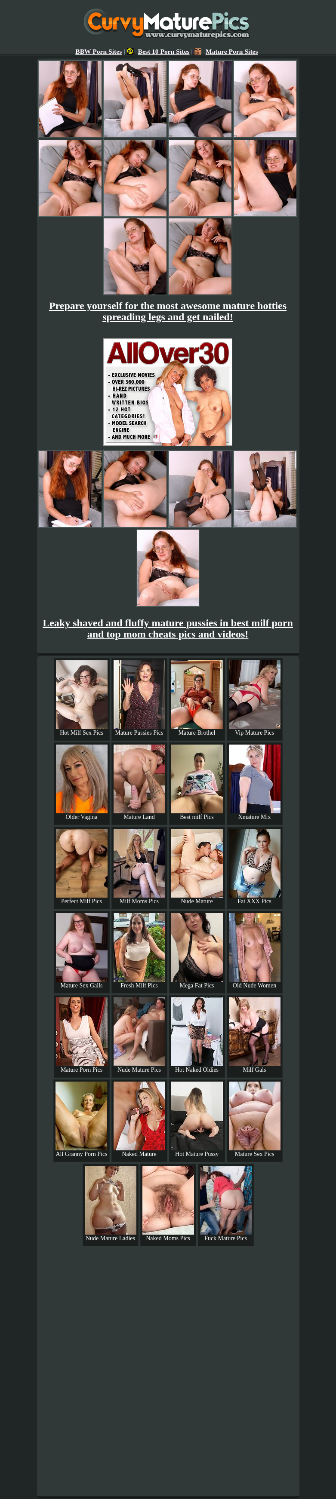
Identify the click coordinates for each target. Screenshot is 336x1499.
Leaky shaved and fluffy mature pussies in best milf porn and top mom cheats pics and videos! (168, 628)
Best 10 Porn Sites (158, 51)
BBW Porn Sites (98, 51)
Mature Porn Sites (226, 51)
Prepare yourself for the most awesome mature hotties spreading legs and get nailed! (168, 311)
